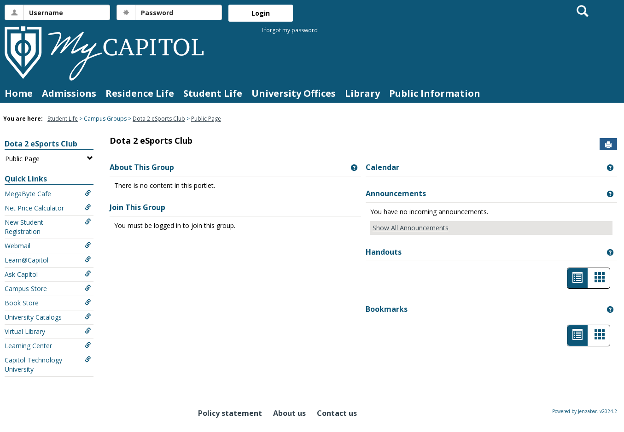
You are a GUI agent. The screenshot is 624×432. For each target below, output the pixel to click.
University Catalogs (48, 317)
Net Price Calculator (48, 208)
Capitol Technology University (48, 365)
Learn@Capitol (48, 260)
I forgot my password (290, 30)
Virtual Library (48, 331)
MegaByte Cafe (48, 193)
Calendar (382, 167)
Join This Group (137, 207)
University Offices (293, 93)
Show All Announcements (411, 227)
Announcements (396, 193)
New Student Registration (48, 227)
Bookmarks (387, 309)
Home (19, 93)
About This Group (142, 167)
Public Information (434, 93)
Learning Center (48, 345)
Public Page (206, 119)
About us (289, 413)
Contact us (337, 413)
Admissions (69, 93)
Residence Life (139, 93)
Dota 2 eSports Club (159, 119)
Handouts (384, 252)
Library (362, 93)
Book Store (48, 302)
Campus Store (48, 288)
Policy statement (230, 413)
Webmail (48, 245)
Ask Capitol (48, 274)
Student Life (212, 93)
